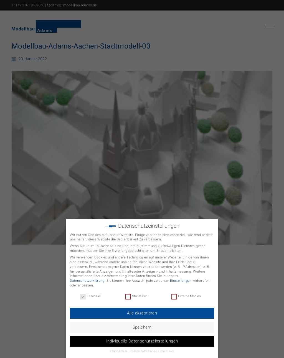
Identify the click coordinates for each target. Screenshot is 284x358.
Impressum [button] (167, 350)
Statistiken (136, 295)
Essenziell (91, 295)
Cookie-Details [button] (119, 350)
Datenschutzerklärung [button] (144, 350)
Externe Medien (186, 295)
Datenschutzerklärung (87, 279)
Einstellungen (181, 279)
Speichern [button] (142, 326)
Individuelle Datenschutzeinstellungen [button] (142, 340)
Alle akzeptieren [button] (142, 312)
